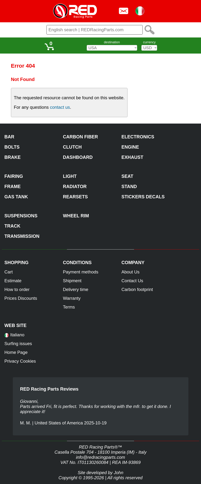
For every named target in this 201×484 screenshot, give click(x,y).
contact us (60, 107)
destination (112, 42)
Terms (69, 307)
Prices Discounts (20, 298)
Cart (8, 271)
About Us (130, 271)
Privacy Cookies (20, 361)
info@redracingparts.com (100, 457)
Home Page (16, 352)
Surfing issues (18, 343)
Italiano (17, 334)
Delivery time (75, 289)
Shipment (72, 280)
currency (149, 42)
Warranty (71, 298)
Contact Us (132, 280)
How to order (16, 289)
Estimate (12, 280)
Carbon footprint (137, 289)
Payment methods (80, 271)
